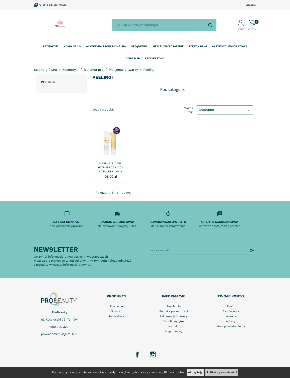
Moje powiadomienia (231, 326)
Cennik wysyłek (173, 321)
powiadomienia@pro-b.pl (59, 334)
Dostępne (225, 110)
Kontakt (173, 326)
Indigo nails (72, 46)
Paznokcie (50, 46)
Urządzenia (139, 46)
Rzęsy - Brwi (198, 46)
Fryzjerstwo (154, 58)
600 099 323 (59, 327)
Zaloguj (251, 4)
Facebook (137, 354)
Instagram (153, 354)
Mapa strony (173, 331)
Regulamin (174, 306)
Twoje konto (230, 296)
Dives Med (133, 58)
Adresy (230, 321)
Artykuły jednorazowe (229, 46)
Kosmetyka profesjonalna (106, 46)
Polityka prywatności (222, 372)
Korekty (231, 316)
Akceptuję (195, 372)
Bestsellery (116, 316)
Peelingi (48, 82)
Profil (230, 306)
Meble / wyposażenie (168, 46)
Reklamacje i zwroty (173, 316)
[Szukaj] (164, 25)
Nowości (116, 311)
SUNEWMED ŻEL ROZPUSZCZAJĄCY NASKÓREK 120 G (110, 167)
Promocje (116, 306)
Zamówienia (230, 311)
